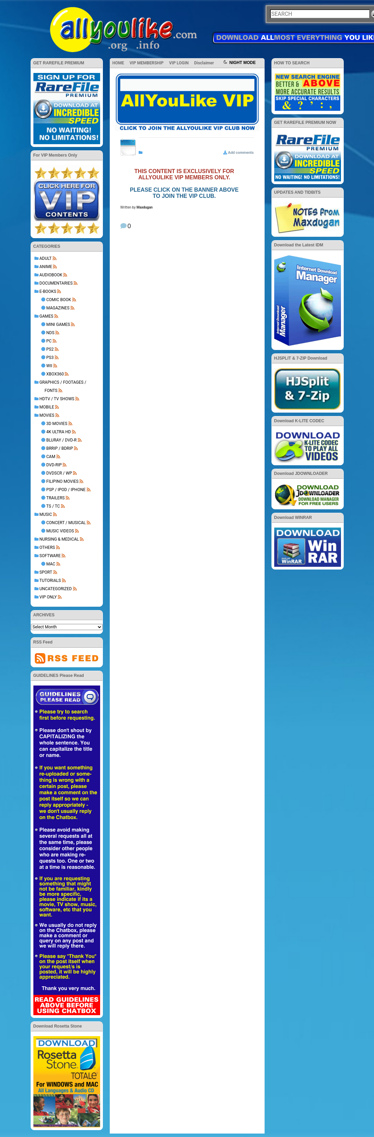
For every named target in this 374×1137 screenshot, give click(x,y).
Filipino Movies (62, 481)
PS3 (50, 357)
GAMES (46, 316)
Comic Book (58, 299)
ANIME (46, 266)
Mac (50, 564)
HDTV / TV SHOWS (57, 398)
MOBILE (47, 407)
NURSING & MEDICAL (59, 539)
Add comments (241, 152)
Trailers (55, 498)
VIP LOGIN (179, 63)
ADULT (46, 258)
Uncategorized (56, 588)
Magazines (58, 308)
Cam (50, 456)
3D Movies (56, 423)
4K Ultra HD (58, 431)
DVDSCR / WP (59, 473)
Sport (46, 572)
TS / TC (53, 506)
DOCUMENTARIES (56, 283)
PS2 (50, 349)
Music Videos (60, 531)
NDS (50, 332)
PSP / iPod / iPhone (66, 489)
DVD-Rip (54, 465)
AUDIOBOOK (51, 275)
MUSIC (46, 514)
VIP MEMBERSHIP (147, 63)
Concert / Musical (66, 522)
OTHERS (47, 547)
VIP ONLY (48, 597)
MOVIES (47, 415)
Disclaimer (204, 63)
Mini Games (58, 324)
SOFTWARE (50, 555)
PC (49, 341)
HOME (118, 63)
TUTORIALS (50, 580)
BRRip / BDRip (59, 448)
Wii (49, 365)
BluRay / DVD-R (61, 440)
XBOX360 (55, 374)
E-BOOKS (48, 291)
